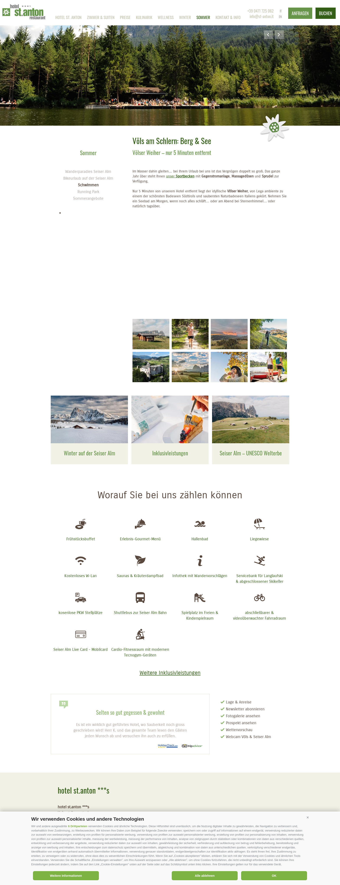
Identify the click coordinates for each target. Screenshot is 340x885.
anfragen (300, 13)
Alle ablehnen (204, 875)
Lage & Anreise (239, 702)
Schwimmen (88, 185)
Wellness (166, 17)
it (281, 11)
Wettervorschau (239, 729)
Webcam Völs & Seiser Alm (248, 736)
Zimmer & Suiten (100, 17)
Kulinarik (144, 17)
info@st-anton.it (262, 16)
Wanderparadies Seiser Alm (88, 171)
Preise (125, 17)
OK (274, 875)
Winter (185, 17)
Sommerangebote (88, 198)
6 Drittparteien (77, 826)
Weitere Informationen (66, 875)
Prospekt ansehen (241, 723)
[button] (308, 817)
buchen (325, 13)
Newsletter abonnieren (245, 709)
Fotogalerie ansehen (243, 716)
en (280, 16)
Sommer (203, 17)
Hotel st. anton (68, 17)
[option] (170, 63)
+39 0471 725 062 (260, 10)
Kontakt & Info (228, 17)
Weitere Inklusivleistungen (170, 673)
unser (180, 176)
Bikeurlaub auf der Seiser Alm (88, 178)
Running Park (88, 191)
